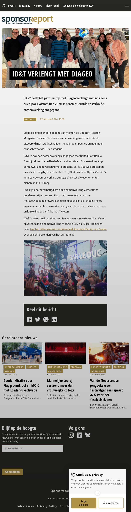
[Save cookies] (83, 503)
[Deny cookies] (111, 503)
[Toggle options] (97, 493)
